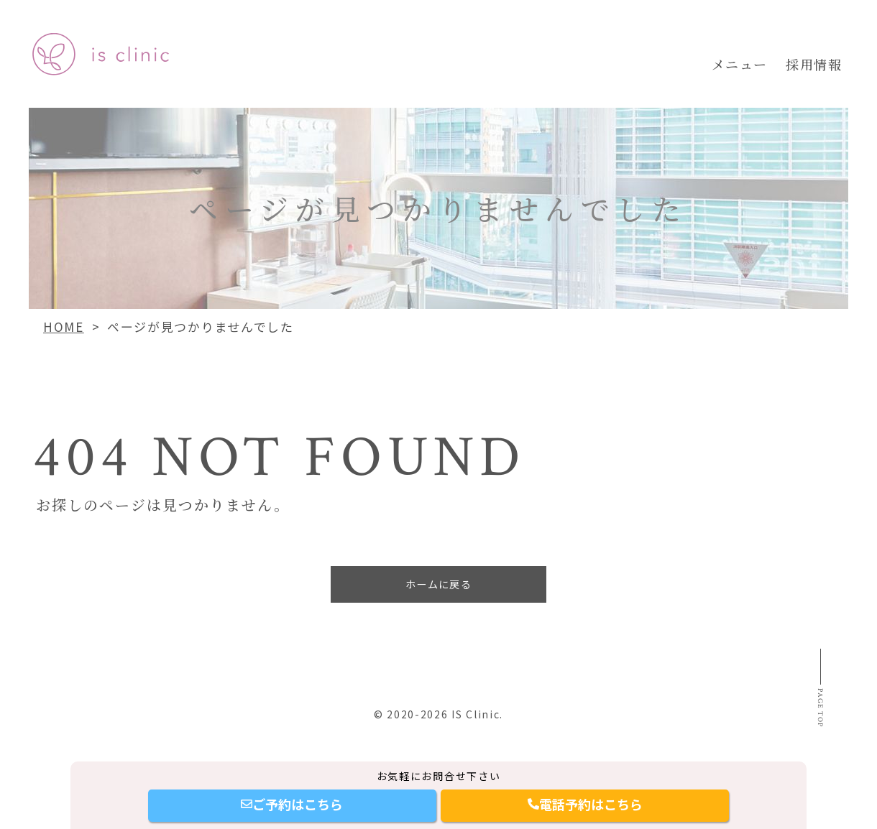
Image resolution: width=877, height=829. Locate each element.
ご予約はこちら (292, 804)
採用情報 (814, 64)
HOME (63, 326)
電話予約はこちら (585, 804)
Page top (817, 735)
